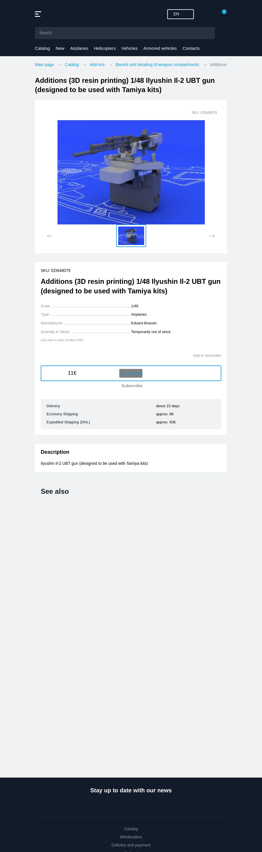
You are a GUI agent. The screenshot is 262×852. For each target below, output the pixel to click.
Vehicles (129, 48)
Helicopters (105, 48)
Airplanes (79, 48)
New (60, 48)
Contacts (191, 48)
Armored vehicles (160, 48)
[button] (131, 235)
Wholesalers (131, 837)
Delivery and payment (131, 845)
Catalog (42, 48)
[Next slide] (212, 236)
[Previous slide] (50, 236)
